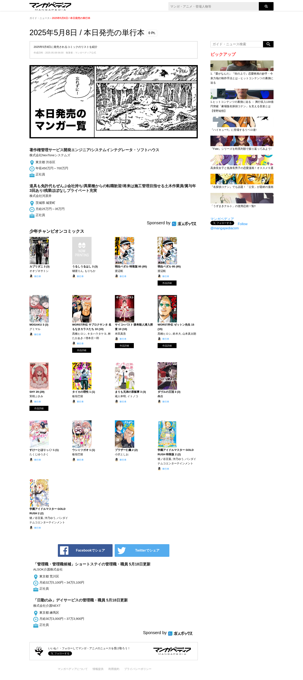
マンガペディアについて (73, 669)
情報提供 (98, 669)
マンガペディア (222, 219)
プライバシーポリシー (138, 669)
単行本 (37, 276)
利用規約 (113, 669)
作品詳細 (167, 283)
